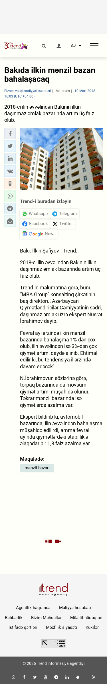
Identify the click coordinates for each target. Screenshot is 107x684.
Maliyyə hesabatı (75, 607)
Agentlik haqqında (33, 607)
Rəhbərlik (14, 617)
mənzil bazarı (37, 467)
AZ (74, 45)
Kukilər (92, 627)
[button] (10, 133)
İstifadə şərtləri (23, 627)
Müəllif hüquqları (86, 617)
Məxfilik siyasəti (61, 627)
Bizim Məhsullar (46, 617)
